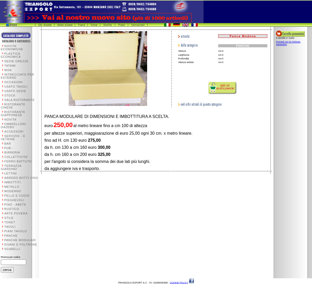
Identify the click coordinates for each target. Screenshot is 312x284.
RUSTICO (11, 209)
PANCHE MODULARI (20, 240)
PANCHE (11, 235)
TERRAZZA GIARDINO (11, 167)
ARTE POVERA (16, 213)
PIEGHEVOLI (14, 200)
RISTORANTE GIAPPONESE (13, 113)
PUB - (8, 148)
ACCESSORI (14, 131)
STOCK (10, 95)
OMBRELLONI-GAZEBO (14, 125)
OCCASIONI (13, 82)
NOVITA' (10, 119)
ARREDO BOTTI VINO (21, 177)
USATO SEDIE (15, 91)
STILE (9, 217)
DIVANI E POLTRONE (20, 244)
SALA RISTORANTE (19, 99)
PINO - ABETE (15, 204)
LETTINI (10, 173)
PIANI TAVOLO (15, 231)
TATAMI (10, 65)
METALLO (12, 186)
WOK (8, 70)
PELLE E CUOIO (17, 195)
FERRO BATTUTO (18, 161)
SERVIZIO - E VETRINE (13, 137)
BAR (7, 143)
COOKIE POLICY (179, 282)
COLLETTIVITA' (16, 156)
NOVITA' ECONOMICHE (12, 47)
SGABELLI (12, 249)
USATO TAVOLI (16, 86)
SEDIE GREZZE (16, 61)
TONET (9, 222)
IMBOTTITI (12, 182)
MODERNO (12, 191)
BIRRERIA (12, 152)
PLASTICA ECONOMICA (11, 55)
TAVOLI (10, 226)
